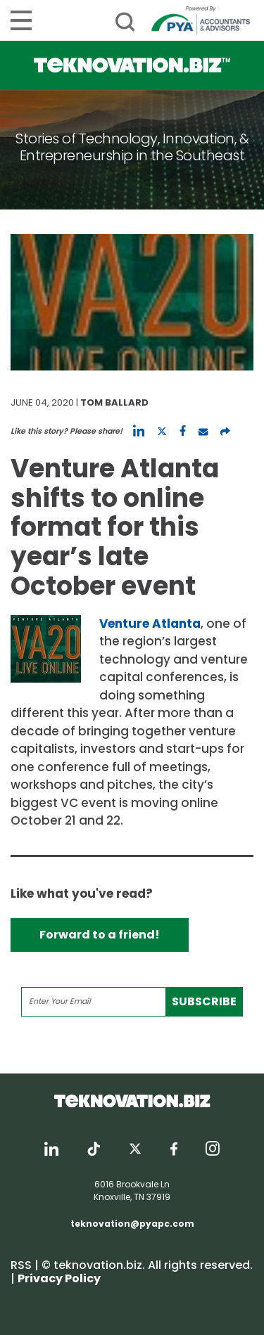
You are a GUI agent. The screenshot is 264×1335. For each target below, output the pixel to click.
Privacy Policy (59, 1278)
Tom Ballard (114, 402)
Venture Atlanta (150, 623)
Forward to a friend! (99, 935)
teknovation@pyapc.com (132, 1224)
